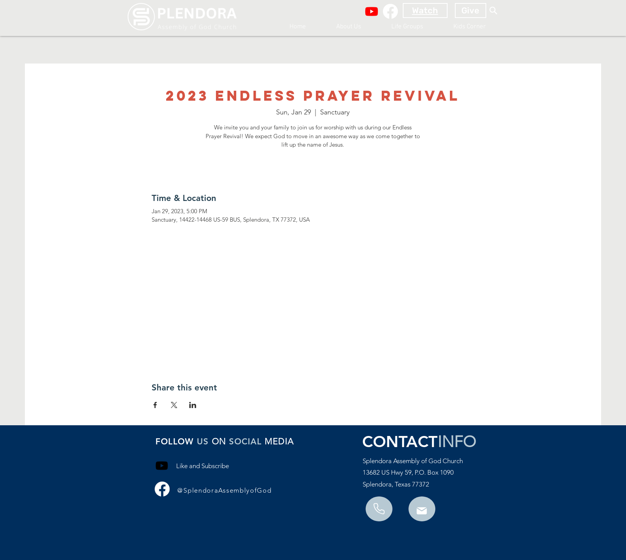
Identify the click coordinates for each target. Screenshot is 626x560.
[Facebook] (390, 11)
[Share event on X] (174, 405)
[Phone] (422, 511)
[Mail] (379, 508)
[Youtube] (371, 11)
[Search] (494, 10)
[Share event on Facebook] (155, 405)
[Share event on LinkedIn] (192, 405)
